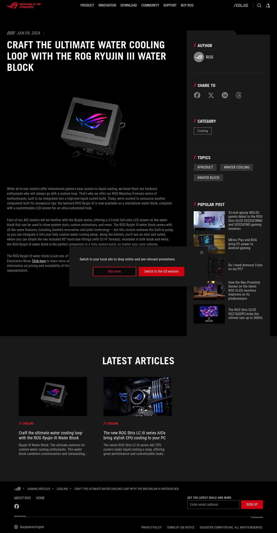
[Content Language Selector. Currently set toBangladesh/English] (29, 527)
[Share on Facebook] (197, 95)
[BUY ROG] (187, 5)
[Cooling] (62, 488)
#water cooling (236, 167)
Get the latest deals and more (209, 497)
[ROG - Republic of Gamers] (23, 5)
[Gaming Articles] (38, 488)
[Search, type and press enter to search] (259, 5)
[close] (201, 252)
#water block (208, 178)
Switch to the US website (161, 271)
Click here (39, 261)
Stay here (114, 271)
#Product (205, 167)
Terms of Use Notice (181, 527)
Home (40, 498)
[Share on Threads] (238, 95)
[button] (252, 504)
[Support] (170, 5)
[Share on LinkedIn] (224, 95)
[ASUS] (240, 5)
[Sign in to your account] (268, 5)
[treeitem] (53, 416)
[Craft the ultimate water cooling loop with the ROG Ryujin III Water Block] (126, 488)
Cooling (202, 131)
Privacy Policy (151, 527)
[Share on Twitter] (211, 95)
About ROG (22, 498)
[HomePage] (17, 489)
